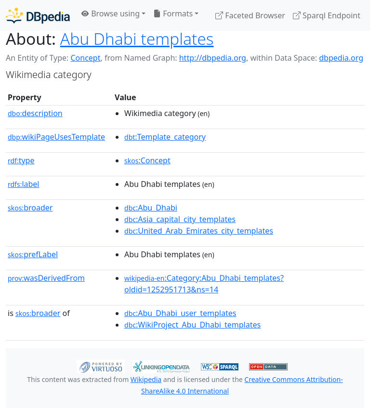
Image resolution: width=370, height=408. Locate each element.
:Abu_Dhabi (150, 207)
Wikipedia (146, 379)
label (24, 184)
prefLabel (33, 254)
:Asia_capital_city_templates (180, 219)
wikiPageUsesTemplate (56, 137)
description (35, 113)
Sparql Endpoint (326, 15)
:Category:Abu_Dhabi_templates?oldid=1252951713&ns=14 (204, 284)
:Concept (147, 160)
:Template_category (165, 137)
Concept (85, 58)
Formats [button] (173, 13)
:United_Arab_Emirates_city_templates (198, 230)
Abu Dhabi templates (137, 38)
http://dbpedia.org (212, 58)
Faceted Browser (250, 15)
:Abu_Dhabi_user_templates (180, 313)
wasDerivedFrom (46, 278)
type (21, 160)
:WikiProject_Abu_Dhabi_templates (192, 324)
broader (30, 207)
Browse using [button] (110, 13)
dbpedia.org (341, 58)
